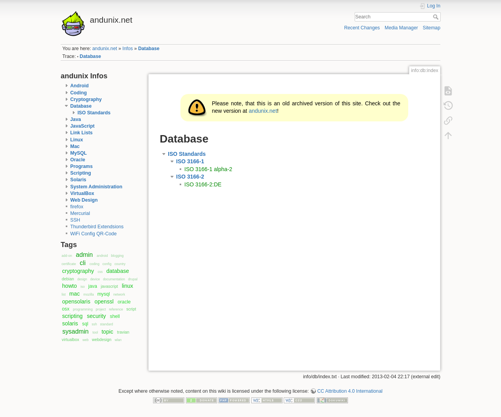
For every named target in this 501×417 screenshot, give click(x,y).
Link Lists (81, 132)
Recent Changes (362, 28)
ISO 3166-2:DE (203, 184)
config (107, 264)
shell (115, 316)
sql (85, 324)
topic (107, 332)
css (100, 272)
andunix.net (104, 48)
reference (116, 309)
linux (127, 286)
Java (75, 119)
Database (148, 48)
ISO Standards (93, 113)
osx (65, 309)
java (92, 286)
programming (82, 309)
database (117, 271)
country (120, 264)
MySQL (78, 153)
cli (83, 263)
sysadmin (75, 331)
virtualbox (70, 340)
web (86, 340)
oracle (123, 302)
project (101, 309)
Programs (81, 166)
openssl (104, 301)
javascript (109, 286)
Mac (75, 146)
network (119, 294)
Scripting (80, 173)
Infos (128, 48)
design (82, 279)
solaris (70, 323)
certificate (68, 264)
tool (95, 332)
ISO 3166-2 (190, 176)
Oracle (77, 159)
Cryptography (86, 99)
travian (123, 332)
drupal (132, 279)
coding (94, 264)
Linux (76, 140)
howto (69, 286)
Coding (78, 93)
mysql (103, 294)
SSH (75, 220)
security (96, 316)
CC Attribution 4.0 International (349, 391)
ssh (94, 324)
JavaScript (82, 126)
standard (106, 324)
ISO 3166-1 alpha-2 (208, 169)
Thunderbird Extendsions (97, 226)
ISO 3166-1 (190, 161)
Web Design (84, 200)
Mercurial (80, 213)
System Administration (96, 187)
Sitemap (431, 28)
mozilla (88, 294)
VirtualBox (82, 193)
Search (436, 17)
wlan (118, 340)
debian (68, 279)
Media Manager (401, 28)
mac (74, 294)
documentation (114, 279)
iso (83, 287)
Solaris (78, 179)
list (63, 294)
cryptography (78, 271)
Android (79, 85)
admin (84, 254)
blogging (117, 256)
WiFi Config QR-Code (93, 233)
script (131, 309)
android (102, 256)
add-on (66, 256)
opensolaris (76, 301)
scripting (72, 316)
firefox (76, 206)
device (95, 279)
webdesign (102, 340)
